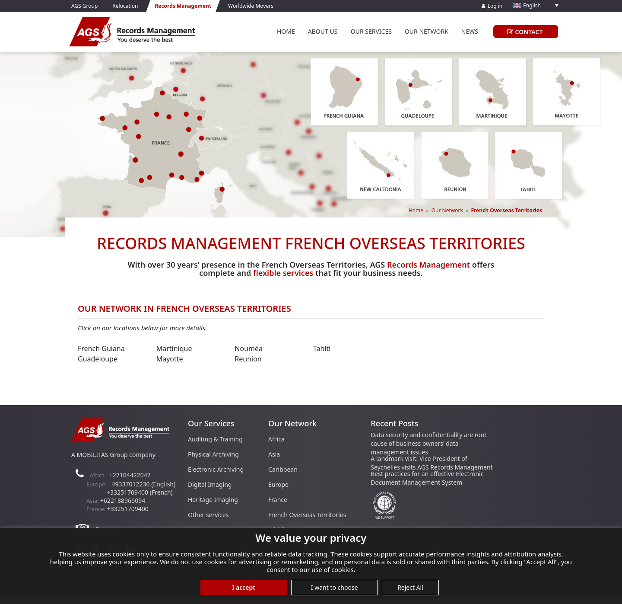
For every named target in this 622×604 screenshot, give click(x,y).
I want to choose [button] (334, 587)
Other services (208, 515)
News (469, 31)
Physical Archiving (213, 454)
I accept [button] (243, 587)
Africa (276, 439)
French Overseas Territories (307, 515)
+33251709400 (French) (140, 492)
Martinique (174, 348)
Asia (274, 454)
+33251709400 (128, 509)
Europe (278, 484)
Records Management (428, 264)
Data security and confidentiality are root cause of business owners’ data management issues (428, 443)
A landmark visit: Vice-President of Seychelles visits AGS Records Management (431, 462)
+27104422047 (130, 475)
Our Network (426, 31)
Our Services (371, 31)
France (277, 499)
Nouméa (249, 348)
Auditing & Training (215, 439)
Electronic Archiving (216, 469)
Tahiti (322, 348)
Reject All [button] (410, 587)
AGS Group (84, 6)
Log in (492, 6)
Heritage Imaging (213, 499)
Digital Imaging (210, 484)
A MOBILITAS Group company (113, 455)
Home (286, 31)
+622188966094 (122, 500)
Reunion (248, 359)
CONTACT (524, 32)
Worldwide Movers (250, 6)
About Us (323, 31)
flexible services (283, 273)
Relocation (125, 6)
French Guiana (101, 348)
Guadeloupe (97, 359)
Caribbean (283, 469)
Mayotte (169, 359)
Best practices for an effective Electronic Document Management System (427, 478)
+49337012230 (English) (141, 484)
